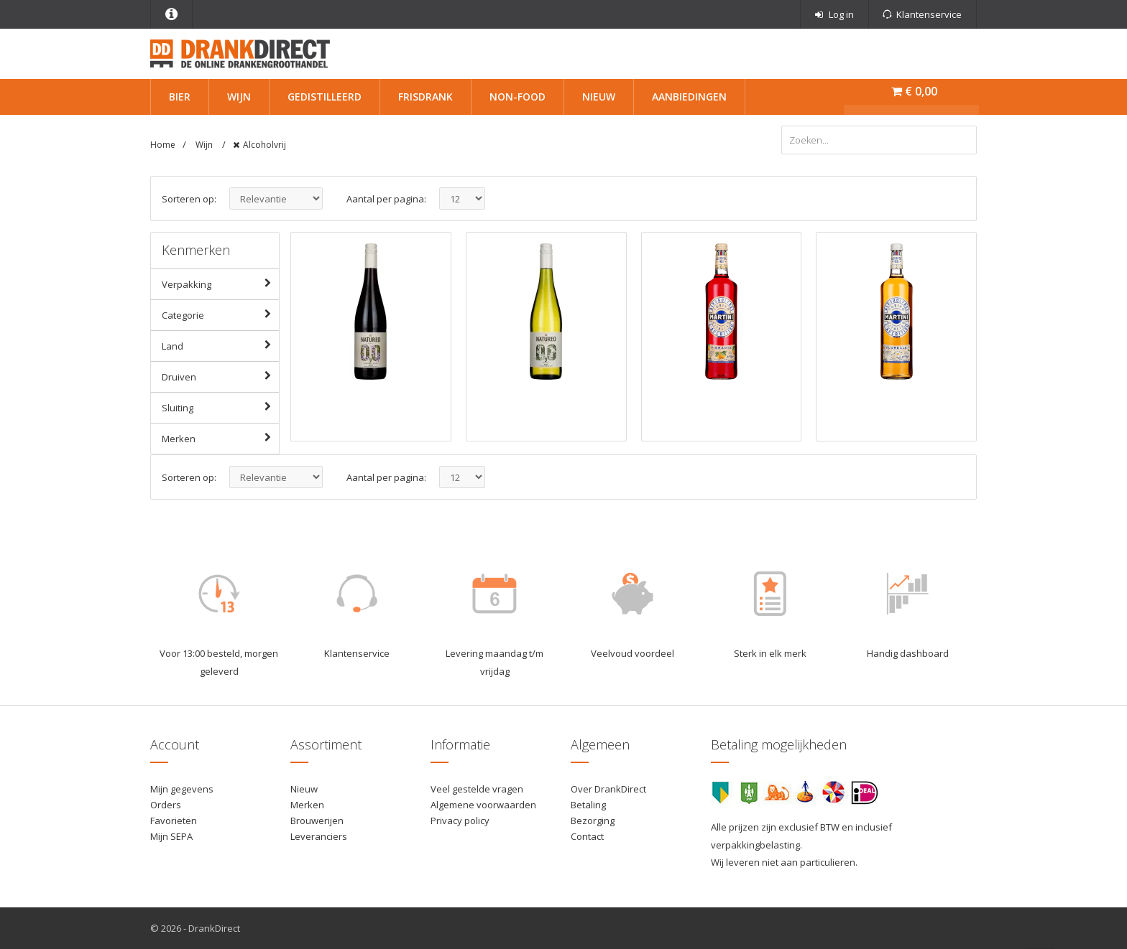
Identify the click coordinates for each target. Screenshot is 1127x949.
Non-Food (517, 96)
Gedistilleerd (325, 96)
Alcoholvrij (264, 145)
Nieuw (598, 96)
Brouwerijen (317, 820)
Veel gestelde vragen (477, 788)
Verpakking (220, 283)
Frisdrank (425, 96)
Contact (587, 836)
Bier (179, 96)
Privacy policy (460, 820)
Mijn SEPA (171, 836)
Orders (165, 804)
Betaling (588, 804)
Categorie (220, 314)
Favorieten (173, 820)
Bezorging (593, 820)
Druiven (220, 376)
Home (162, 145)
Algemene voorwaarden (483, 804)
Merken (220, 438)
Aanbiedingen (689, 96)
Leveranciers (318, 836)
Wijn (239, 96)
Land (220, 345)
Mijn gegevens (181, 788)
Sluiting (220, 407)
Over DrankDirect (608, 788)
